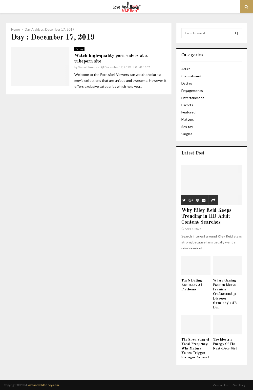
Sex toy (187, 127)
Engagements (192, 90)
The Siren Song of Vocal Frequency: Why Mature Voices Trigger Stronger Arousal (195, 348)
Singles (186, 134)
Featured (188, 112)
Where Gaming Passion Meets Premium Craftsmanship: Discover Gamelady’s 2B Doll (225, 294)
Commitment (191, 76)
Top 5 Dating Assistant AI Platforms (191, 285)
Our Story (238, 385)
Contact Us (220, 385)
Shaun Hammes (88, 67)
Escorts (187, 105)
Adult (185, 69)
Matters (187, 119)
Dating (79, 48)
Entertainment (192, 98)
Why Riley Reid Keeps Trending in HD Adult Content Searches (206, 216)
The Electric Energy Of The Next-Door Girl (225, 344)
